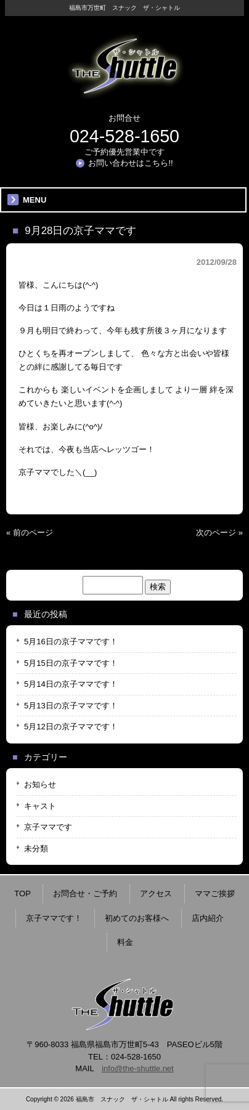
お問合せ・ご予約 (85, 893)
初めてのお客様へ (137, 918)
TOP (22, 893)
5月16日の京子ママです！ (71, 641)
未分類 (36, 848)
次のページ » (219, 532)
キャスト (40, 806)
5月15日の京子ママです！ (71, 663)
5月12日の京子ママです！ (71, 726)
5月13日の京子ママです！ (71, 705)
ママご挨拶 (215, 893)
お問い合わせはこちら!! (130, 163)
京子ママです (48, 827)
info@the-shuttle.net (138, 1068)
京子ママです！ (54, 918)
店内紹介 (208, 918)
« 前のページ (29, 532)
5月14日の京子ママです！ (71, 684)
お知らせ (40, 784)
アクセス (156, 893)
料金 (125, 942)
